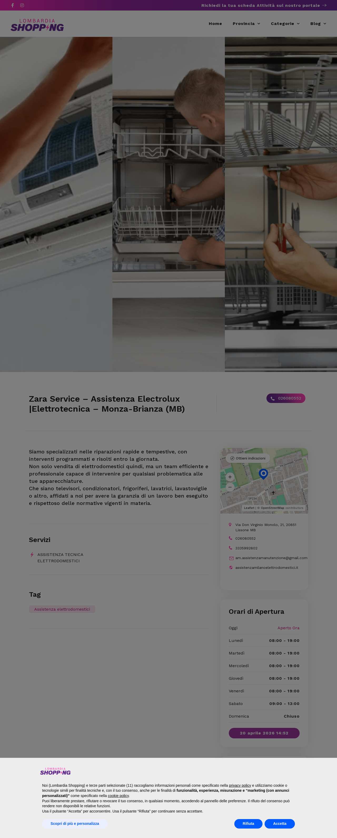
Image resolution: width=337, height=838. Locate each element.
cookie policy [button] (118, 796)
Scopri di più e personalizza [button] (75, 823)
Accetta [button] (279, 823)
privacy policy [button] (240, 785)
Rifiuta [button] (248, 823)
